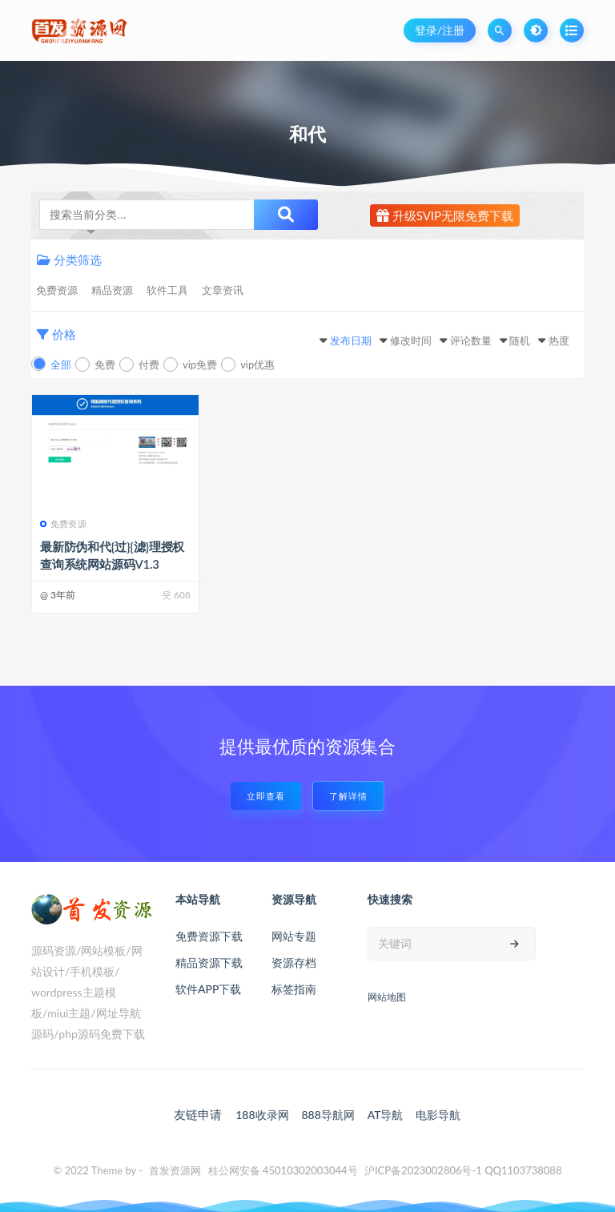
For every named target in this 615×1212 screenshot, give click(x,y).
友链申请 (198, 1114)
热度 (559, 340)
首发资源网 (175, 1170)
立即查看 (266, 796)
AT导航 (386, 1114)
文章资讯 (222, 290)
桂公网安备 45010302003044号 (283, 1170)
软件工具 (167, 290)
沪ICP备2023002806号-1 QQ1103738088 (463, 1170)
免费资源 (57, 290)
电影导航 (438, 1114)
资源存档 (293, 962)
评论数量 (471, 340)
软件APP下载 (208, 989)
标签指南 (293, 989)
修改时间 (411, 340)
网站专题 (293, 936)
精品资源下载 (209, 962)
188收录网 (261, 1114)
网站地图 (387, 997)
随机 (519, 340)
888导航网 (327, 1114)
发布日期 (351, 340)
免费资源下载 (209, 936)
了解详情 (348, 796)
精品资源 (112, 290)
